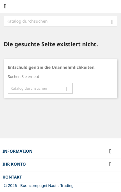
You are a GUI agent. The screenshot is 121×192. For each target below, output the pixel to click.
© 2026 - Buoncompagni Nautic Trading (39, 185)
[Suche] (60, 21)
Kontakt (12, 177)
